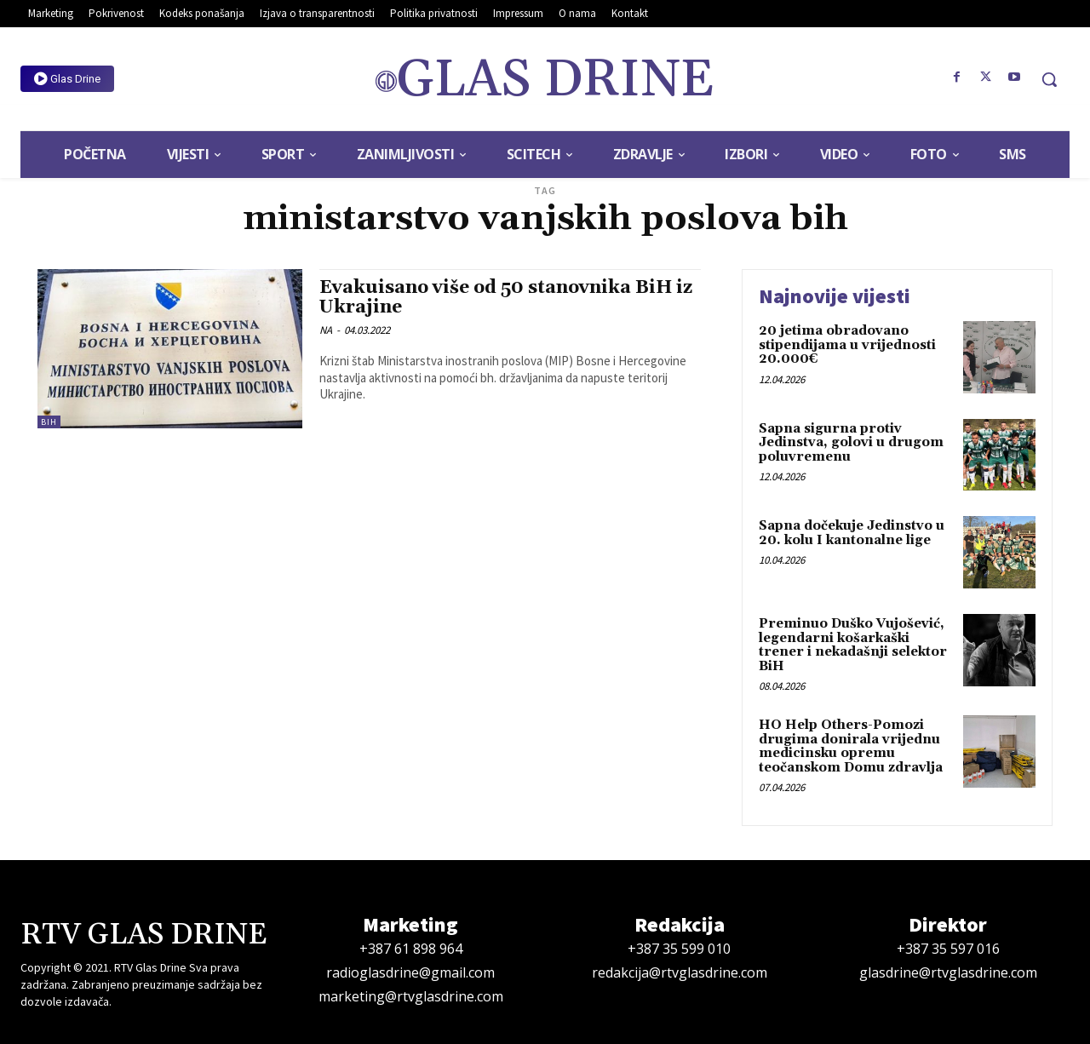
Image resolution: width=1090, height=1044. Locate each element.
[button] (1049, 79)
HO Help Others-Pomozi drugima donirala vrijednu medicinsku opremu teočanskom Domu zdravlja (851, 746)
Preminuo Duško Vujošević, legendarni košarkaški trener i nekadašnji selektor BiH (853, 645)
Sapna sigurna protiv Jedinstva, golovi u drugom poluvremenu (851, 443)
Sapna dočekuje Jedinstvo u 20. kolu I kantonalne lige (851, 533)
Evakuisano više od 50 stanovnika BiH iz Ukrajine (505, 297)
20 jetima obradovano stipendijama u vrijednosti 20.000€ (847, 345)
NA (325, 330)
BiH (49, 421)
